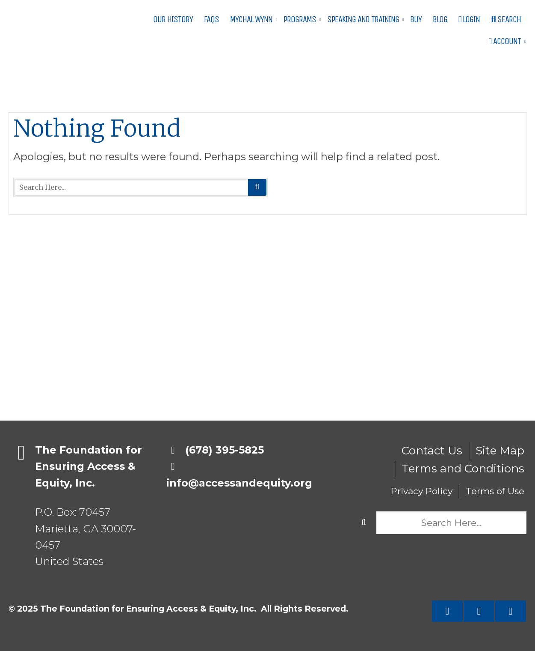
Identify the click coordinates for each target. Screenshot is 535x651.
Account (504, 41)
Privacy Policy (421, 491)
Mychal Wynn (251, 19)
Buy (416, 19)
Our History (173, 19)
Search (506, 19)
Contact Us (432, 450)
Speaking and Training (363, 19)
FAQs (211, 19)
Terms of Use (495, 491)
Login (469, 19)
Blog (440, 19)
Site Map (500, 450)
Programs (300, 19)
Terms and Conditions (463, 468)
